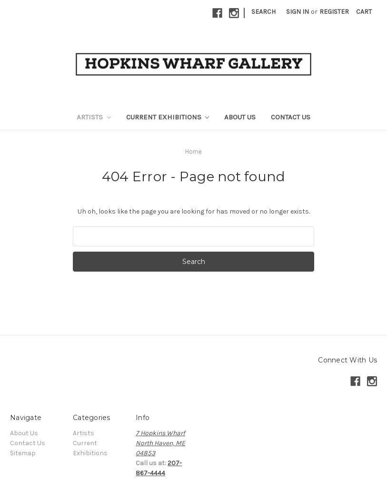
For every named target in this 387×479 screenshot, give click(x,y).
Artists (94, 117)
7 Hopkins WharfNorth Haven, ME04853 (160, 443)
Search (263, 12)
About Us (240, 117)
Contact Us (290, 117)
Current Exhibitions (167, 117)
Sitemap (23, 453)
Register (334, 12)
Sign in (297, 12)
